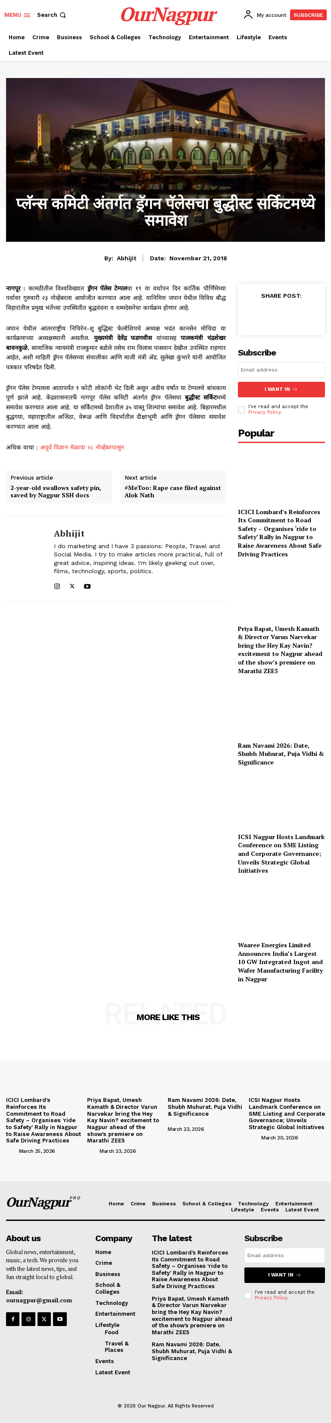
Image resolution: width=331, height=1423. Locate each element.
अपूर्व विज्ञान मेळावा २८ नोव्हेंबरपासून (82, 447)
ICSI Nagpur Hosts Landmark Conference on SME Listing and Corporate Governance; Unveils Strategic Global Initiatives (281, 853)
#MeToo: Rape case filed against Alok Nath (173, 491)
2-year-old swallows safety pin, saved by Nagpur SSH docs (55, 491)
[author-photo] (11, 1143)
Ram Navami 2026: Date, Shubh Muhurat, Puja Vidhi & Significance (281, 752)
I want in (281, 389)
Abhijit (126, 258)
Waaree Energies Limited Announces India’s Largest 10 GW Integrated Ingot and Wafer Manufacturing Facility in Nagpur (280, 961)
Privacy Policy (264, 412)
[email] (281, 370)
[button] (52, 14)
